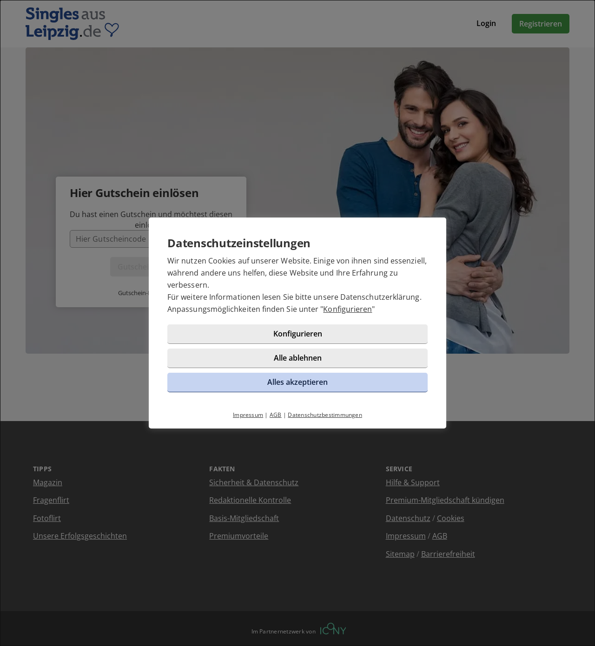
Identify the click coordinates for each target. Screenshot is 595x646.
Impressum (248, 415)
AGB (276, 415)
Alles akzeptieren (297, 382)
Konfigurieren (347, 309)
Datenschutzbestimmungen (325, 415)
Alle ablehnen (298, 358)
